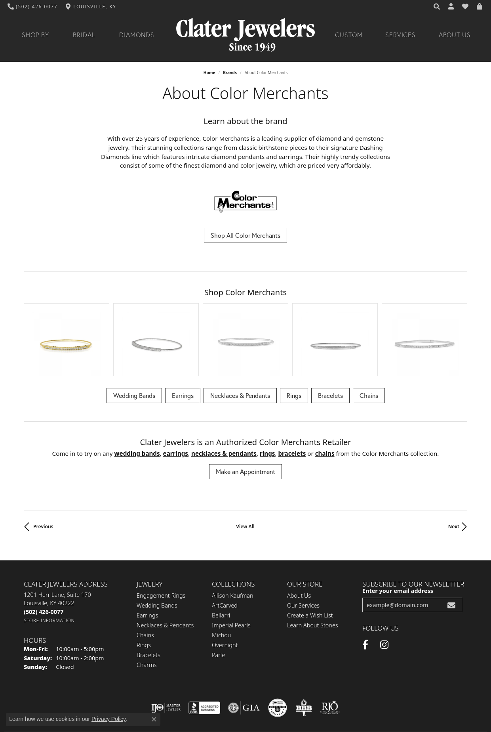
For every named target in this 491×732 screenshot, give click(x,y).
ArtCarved (225, 554)
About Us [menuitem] (299, 545)
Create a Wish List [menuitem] (310, 564)
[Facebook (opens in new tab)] (365, 594)
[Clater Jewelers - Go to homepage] (245, 35)
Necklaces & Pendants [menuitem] (165, 574)
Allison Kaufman (232, 545)
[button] (437, 6)
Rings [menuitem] (144, 594)
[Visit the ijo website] (166, 657)
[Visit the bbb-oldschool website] (303, 657)
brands (230, 72)
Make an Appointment (245, 421)
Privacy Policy (187, 701)
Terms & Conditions (234, 701)
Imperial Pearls (231, 574)
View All (245, 476)
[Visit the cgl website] (277, 657)
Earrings (183, 344)
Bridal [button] (84, 35)
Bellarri (221, 564)
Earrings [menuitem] (147, 564)
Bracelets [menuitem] (148, 604)
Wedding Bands (134, 344)
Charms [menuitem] (147, 614)
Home (209, 72)
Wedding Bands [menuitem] (157, 554)
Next (453, 476)
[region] (245, 314)
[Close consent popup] (154, 719)
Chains (369, 344)
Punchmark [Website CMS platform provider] (260, 726)
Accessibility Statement (292, 701)
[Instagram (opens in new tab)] (384, 594)
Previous (43, 476)
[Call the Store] (43, 561)
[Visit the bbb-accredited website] (204, 657)
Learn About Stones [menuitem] (312, 574)
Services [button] (400, 35)
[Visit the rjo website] (330, 657)
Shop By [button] (35, 35)
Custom (349, 35)
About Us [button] (455, 35)
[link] (32, 6)
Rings (294, 344)
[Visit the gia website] (244, 657)
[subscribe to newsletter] (451, 555)
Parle (218, 604)
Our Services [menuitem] (303, 554)
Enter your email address (397, 540)
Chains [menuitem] (145, 584)
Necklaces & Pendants (240, 344)
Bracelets (330, 344)
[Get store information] (49, 570)
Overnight (225, 594)
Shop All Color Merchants (245, 235)
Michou (221, 584)
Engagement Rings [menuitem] (161, 545)
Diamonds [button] (136, 35)
